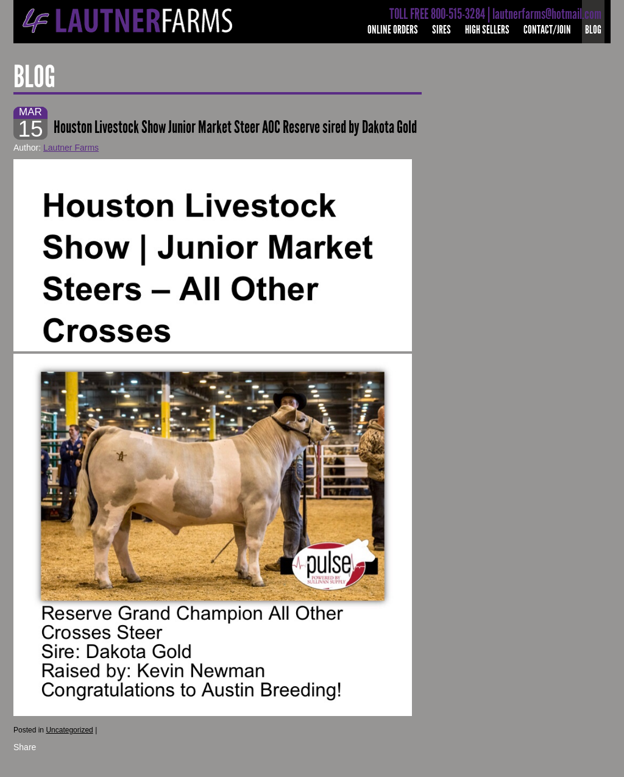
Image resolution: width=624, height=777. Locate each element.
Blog (593, 30)
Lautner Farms (71, 147)
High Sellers (487, 30)
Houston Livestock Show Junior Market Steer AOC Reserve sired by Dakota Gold (235, 127)
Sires (441, 30)
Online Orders (392, 30)
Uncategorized (69, 730)
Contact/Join (547, 30)
